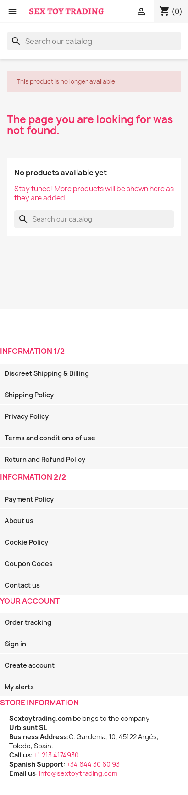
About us (19, 520)
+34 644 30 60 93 (93, 764)
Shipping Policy (29, 394)
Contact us (22, 585)
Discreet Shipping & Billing (47, 373)
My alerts (19, 686)
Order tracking (28, 622)
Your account (30, 601)
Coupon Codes (29, 563)
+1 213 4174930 (56, 755)
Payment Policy (29, 499)
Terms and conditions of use (50, 437)
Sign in (15, 643)
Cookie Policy (26, 542)
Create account (30, 665)
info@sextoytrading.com (78, 773)
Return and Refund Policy (45, 459)
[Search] (94, 41)
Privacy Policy (27, 416)
